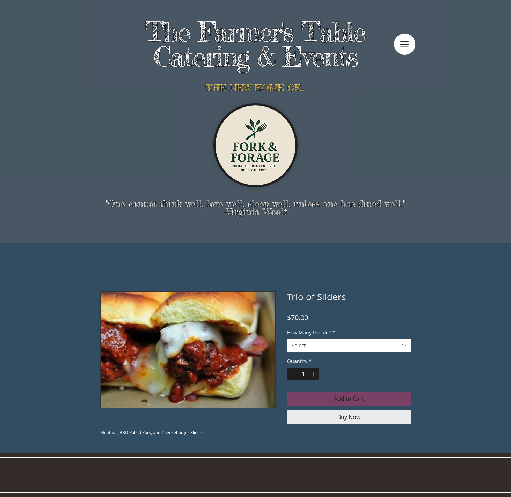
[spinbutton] (303, 374)
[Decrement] (292, 374)
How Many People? (311, 332)
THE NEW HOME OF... (255, 87)
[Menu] (404, 44)
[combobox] (349, 345)
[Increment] (313, 374)
